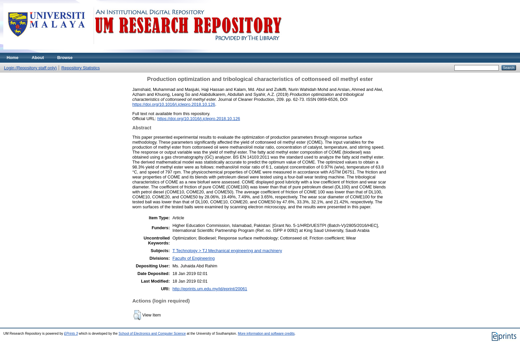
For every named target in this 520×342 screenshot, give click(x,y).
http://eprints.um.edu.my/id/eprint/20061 (209, 288)
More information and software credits (266, 333)
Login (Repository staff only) (30, 67)
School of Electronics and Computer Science (152, 333)
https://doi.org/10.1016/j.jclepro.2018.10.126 (173, 104)
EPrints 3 (71, 333)
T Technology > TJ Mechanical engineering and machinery (227, 250)
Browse (65, 57)
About (38, 57)
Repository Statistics (80, 67)
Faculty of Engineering (193, 258)
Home (13, 57)
